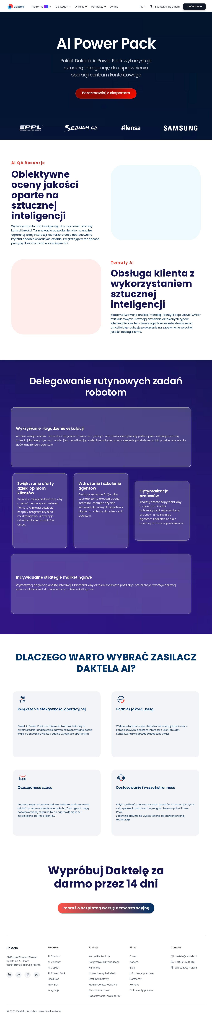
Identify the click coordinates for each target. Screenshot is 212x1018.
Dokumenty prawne (141, 990)
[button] (41, 7)
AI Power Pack (56, 973)
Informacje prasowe (142, 973)
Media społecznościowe (103, 984)
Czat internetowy (99, 978)
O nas (133, 956)
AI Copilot (53, 967)
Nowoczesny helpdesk (102, 973)
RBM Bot (52, 984)
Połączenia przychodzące (104, 962)
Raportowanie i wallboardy (104, 995)
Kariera (134, 962)
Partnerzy (136, 978)
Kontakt (134, 984)
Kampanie (94, 967)
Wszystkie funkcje (99, 956)
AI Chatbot (53, 956)
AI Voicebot (54, 962)
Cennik (114, 6)
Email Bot (53, 978)
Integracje (53, 990)
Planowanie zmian (99, 990)
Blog (132, 967)
